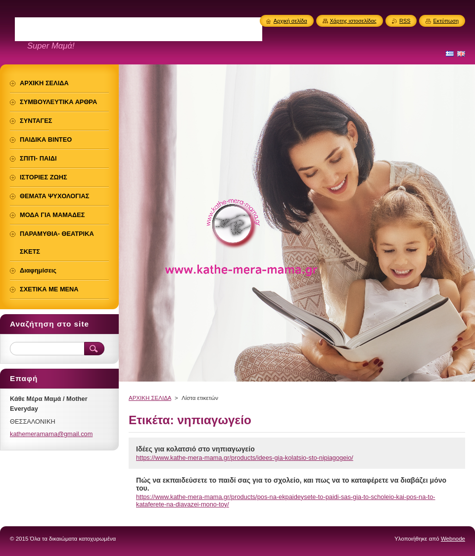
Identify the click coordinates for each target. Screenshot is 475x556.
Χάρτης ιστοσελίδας (353, 21)
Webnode (453, 539)
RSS (404, 21)
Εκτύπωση (446, 21)
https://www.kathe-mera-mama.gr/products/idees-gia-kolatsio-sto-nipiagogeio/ (244, 457)
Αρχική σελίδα (290, 21)
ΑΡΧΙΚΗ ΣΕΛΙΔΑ (150, 398)
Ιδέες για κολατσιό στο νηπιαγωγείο (195, 449)
